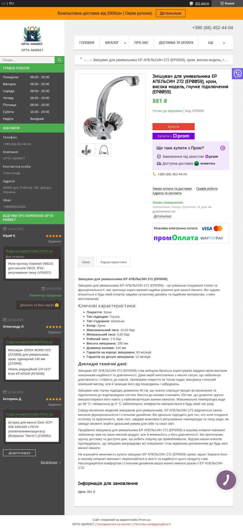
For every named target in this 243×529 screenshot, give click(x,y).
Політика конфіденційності (152, 524)
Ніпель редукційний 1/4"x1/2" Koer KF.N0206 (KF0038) (29, 371)
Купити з (173, 136)
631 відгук (202, 3)
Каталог (112, 43)
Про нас (141, 43)
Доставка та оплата (176, 43)
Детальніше (171, 13)
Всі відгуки (49, 462)
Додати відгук (19, 452)
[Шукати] (59, 60)
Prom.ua (144, 520)
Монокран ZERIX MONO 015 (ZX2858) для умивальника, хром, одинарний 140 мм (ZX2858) (29, 356)
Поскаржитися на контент (114, 524)
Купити (173, 126)
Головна (86, 43)
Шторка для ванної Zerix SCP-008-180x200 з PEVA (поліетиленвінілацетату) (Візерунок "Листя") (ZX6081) (30, 429)
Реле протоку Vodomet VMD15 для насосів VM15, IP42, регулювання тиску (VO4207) (30, 268)
